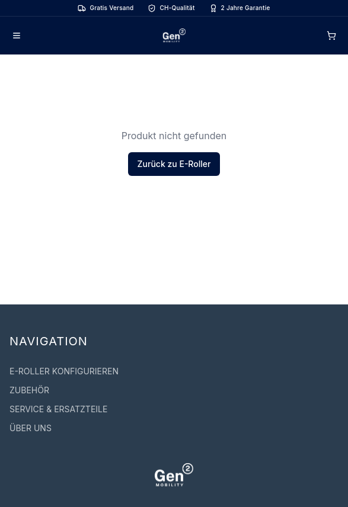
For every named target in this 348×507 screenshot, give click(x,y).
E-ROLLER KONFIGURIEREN (64, 371)
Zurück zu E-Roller (174, 164)
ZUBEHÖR (29, 390)
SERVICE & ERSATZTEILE (58, 409)
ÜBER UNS (30, 428)
